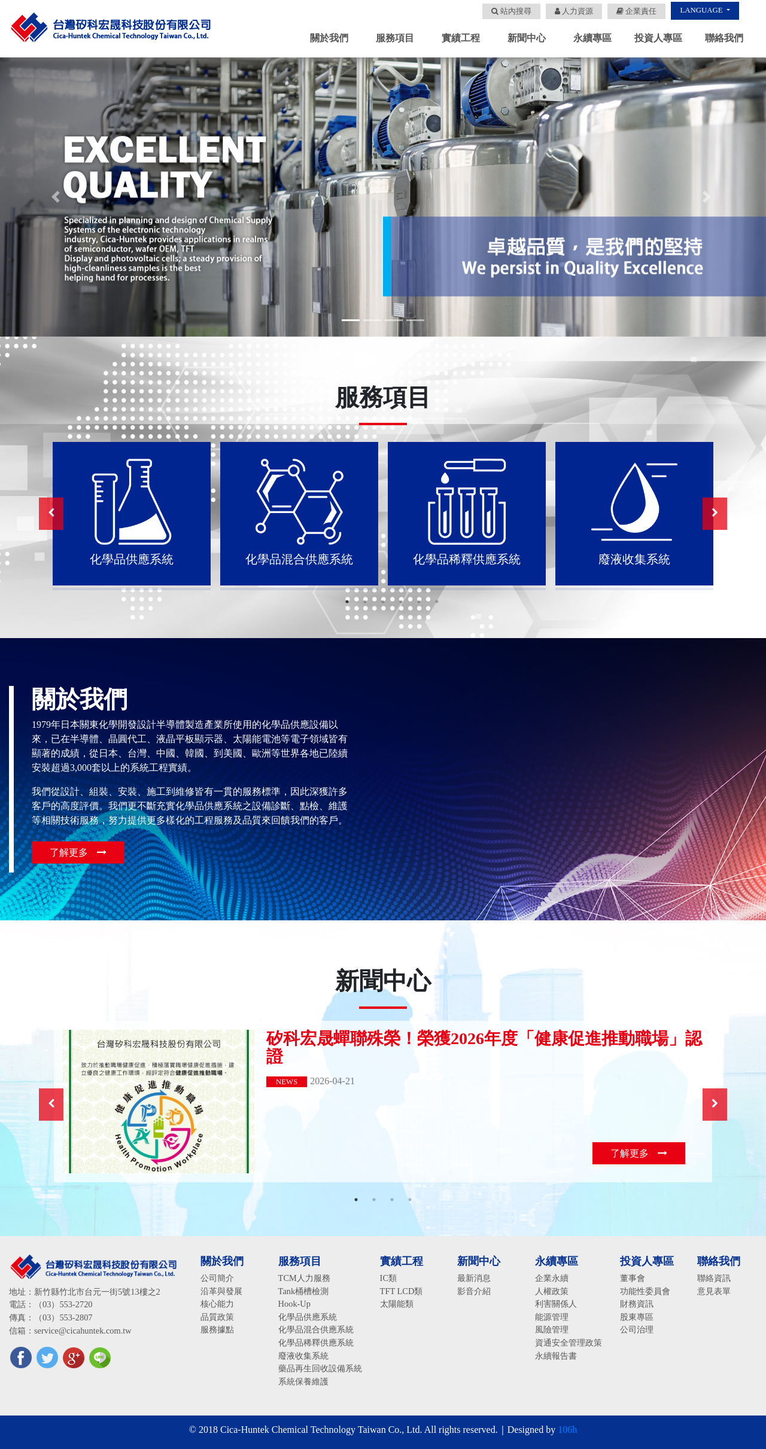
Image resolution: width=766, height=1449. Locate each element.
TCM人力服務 (304, 1278)
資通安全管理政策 (568, 1342)
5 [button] (419, 602)
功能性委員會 (645, 1291)
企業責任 (636, 11)
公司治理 (636, 1329)
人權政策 (552, 1291)
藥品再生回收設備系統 (320, 1368)
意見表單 (714, 1291)
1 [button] (347, 602)
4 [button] (401, 602)
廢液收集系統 (303, 1355)
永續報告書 (556, 1355)
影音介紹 (474, 1291)
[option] (132, 513)
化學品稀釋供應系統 (316, 1342)
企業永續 (552, 1278)
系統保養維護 (303, 1381)
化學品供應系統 (307, 1317)
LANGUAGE (702, 10)
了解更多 (78, 852)
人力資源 (574, 11)
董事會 (632, 1278)
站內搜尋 (511, 11)
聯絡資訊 (714, 1278)
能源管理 (552, 1317)
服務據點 (217, 1329)
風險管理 (552, 1329)
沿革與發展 (221, 1291)
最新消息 (474, 1278)
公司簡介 (217, 1278)
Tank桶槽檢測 (303, 1291)
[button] (57, 197)
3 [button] (383, 602)
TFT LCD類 (401, 1291)
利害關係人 (556, 1303)
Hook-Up (294, 1303)
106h (567, 1429)
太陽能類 (397, 1303)
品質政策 (217, 1317)
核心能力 (217, 1303)
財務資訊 (636, 1303)
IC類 (388, 1278)
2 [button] (365, 602)
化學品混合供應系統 (316, 1329)
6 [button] (437, 602)
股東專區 (636, 1317)
